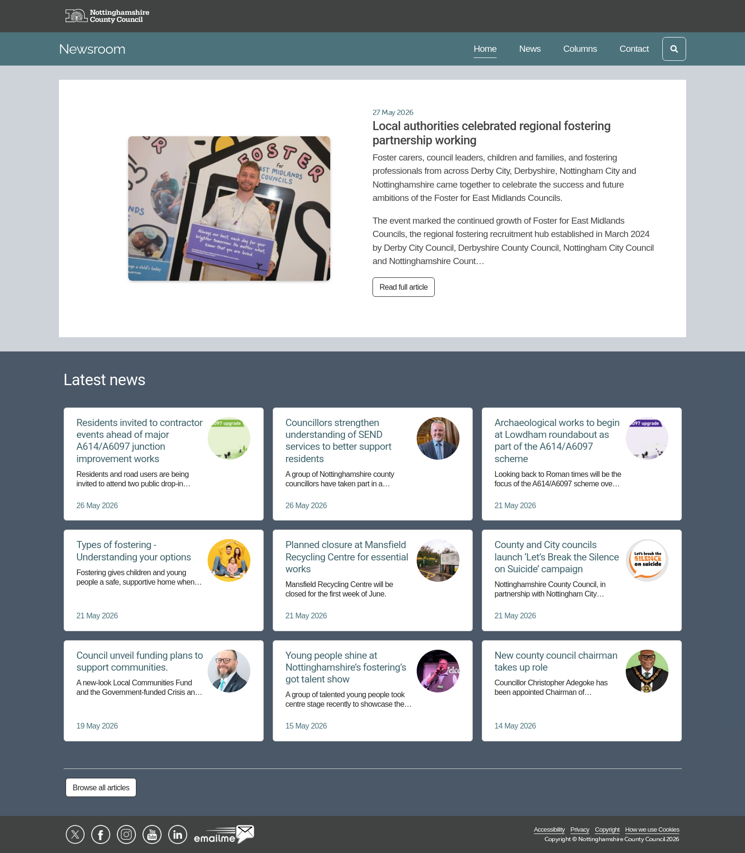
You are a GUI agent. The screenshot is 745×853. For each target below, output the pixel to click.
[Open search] (674, 49)
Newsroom (92, 49)
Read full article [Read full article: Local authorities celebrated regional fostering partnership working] (404, 287)
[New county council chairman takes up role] (581, 691)
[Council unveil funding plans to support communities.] (163, 691)
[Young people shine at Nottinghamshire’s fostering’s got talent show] (372, 691)
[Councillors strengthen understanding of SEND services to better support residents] (372, 464)
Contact (634, 48)
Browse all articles (101, 787)
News (530, 48)
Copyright (607, 829)
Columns (580, 48)
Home (486, 48)
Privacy (580, 829)
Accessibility (549, 829)
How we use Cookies (652, 829)
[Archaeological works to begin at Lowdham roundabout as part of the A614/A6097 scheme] (581, 464)
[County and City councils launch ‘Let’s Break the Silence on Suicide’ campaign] (581, 580)
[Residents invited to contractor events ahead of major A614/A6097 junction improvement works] (163, 464)
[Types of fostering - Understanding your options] (163, 580)
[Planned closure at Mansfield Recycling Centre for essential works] (372, 580)
